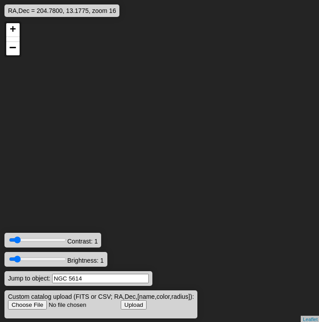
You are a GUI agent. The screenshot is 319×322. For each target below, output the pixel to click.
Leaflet (310, 319)
